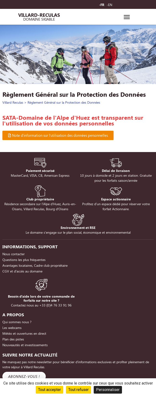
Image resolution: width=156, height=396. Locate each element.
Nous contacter (13, 254)
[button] (127, 17)
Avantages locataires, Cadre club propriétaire (35, 265)
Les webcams (12, 327)
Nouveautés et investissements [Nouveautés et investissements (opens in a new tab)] (25, 345)
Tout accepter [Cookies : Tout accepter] (49, 389)
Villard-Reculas (39, 14)
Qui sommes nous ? (16, 322)
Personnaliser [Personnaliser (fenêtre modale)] (108, 389)
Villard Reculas (12, 102)
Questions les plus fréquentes (24, 259)
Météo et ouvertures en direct (24, 333)
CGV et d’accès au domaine (22, 271)
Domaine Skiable (39, 19)
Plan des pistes (13, 339)
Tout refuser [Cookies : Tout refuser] (78, 389)
